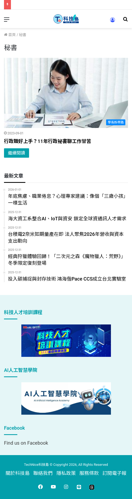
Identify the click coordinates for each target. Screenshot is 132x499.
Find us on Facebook (26, 443)
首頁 (10, 35)
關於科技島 (18, 473)
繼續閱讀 (16, 153)
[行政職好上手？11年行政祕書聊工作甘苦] (66, 93)
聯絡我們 (43, 473)
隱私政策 (66, 473)
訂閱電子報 (114, 473)
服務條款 (89, 473)
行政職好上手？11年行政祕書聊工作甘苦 (47, 141)
